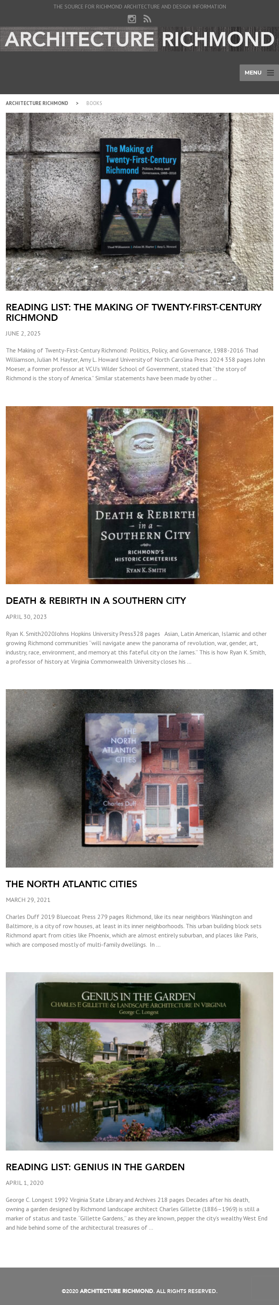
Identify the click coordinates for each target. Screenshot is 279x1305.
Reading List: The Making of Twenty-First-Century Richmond (134, 312)
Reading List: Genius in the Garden (95, 1167)
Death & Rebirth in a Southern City (96, 600)
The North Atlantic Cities (71, 884)
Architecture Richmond (37, 103)
